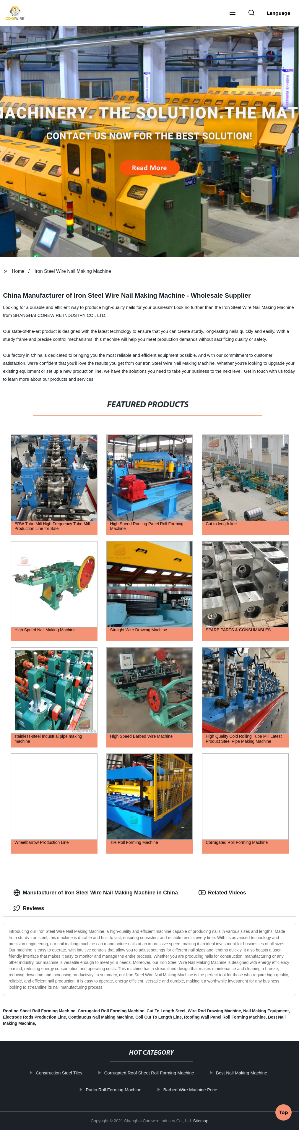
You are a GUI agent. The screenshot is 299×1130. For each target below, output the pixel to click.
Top (283, 1113)
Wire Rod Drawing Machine (214, 1011)
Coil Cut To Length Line (158, 1017)
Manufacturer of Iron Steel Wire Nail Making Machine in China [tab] (95, 892)
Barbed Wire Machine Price (192, 1089)
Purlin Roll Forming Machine (114, 1089)
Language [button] (278, 13)
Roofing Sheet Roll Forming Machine (39, 1011)
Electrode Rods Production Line (34, 1017)
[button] (232, 13)
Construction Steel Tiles (60, 1072)
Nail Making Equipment (266, 1011)
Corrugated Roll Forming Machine (111, 1011)
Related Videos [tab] (222, 892)
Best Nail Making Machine (242, 1072)
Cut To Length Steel (166, 1011)
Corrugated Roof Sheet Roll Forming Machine (150, 1072)
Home (18, 271)
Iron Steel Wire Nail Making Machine (73, 271)
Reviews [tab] (28, 908)
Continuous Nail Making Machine (100, 1017)
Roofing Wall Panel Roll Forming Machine (225, 1017)
